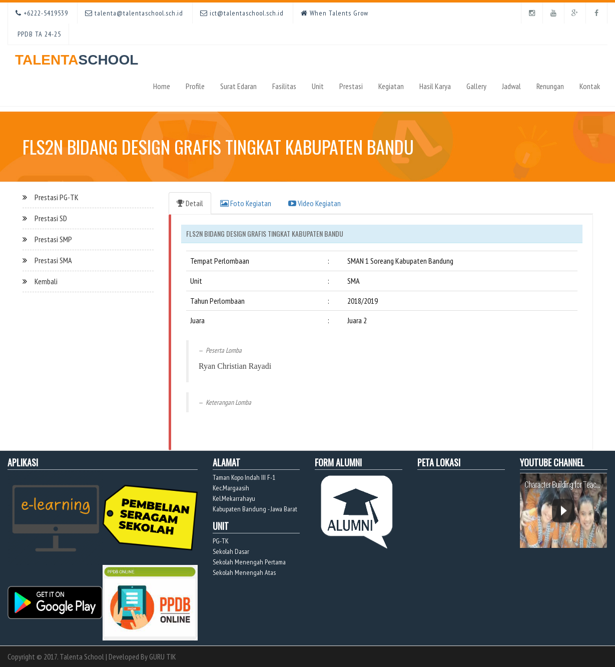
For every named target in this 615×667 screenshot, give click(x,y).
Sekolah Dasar (231, 551)
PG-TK (221, 540)
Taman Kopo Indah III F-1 (244, 477)
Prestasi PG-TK (57, 197)
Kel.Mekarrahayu (234, 498)
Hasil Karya (435, 86)
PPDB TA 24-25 (38, 34)
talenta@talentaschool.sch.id (134, 13)
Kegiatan (391, 86)
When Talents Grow (334, 13)
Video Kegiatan (314, 203)
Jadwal (511, 86)
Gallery (476, 86)
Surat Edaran (238, 86)
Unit (318, 86)
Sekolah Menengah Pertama (249, 561)
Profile (195, 86)
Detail (190, 203)
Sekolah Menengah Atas (244, 572)
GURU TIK (162, 656)
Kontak (589, 86)
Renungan (550, 86)
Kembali (46, 281)
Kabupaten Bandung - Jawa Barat (255, 508)
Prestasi (351, 86)
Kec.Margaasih (231, 487)
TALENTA (76, 56)
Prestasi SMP (53, 239)
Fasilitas (284, 86)
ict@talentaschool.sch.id (242, 13)
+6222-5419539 (42, 13)
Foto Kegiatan (245, 203)
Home (161, 86)
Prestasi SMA (53, 260)
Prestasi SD (51, 218)
